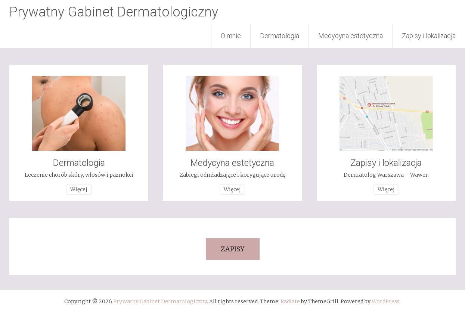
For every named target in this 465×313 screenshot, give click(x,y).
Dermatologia (279, 36)
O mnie (231, 36)
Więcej (78, 189)
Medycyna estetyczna (350, 36)
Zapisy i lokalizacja (429, 36)
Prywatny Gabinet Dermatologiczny (113, 12)
